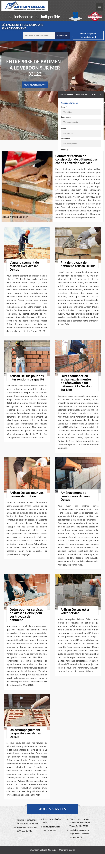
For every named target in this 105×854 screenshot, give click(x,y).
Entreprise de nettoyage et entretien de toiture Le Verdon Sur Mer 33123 (79, 822)
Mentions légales (67, 850)
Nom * (64, 107)
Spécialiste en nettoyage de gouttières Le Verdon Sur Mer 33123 (79, 833)
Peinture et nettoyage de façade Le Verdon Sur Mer (27, 822)
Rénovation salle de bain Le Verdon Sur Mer (27, 829)
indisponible (23, 16)
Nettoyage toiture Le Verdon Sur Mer (51, 828)
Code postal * (67, 117)
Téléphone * (66, 138)
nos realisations (35, 84)
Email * (64, 128)
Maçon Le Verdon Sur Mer (52, 821)
